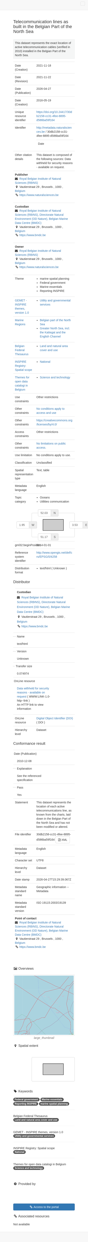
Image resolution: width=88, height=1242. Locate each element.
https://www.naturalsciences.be (39, 195)
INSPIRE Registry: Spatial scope (23, 365)
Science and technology (55, 377)
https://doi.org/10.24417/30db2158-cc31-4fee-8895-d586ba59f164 (54, 116)
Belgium (20, 191)
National (45, 361)
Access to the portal (44, 1207)
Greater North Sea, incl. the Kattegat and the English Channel (55, 332)
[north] (44, 512)
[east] (76, 524)
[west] (23, 524)
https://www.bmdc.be (32, 235)
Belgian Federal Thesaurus (21, 350)
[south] (44, 536)
